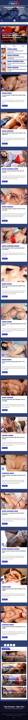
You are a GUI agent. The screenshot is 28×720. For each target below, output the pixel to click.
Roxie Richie (4, 93)
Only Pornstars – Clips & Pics (14, 7)
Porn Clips (9, 55)
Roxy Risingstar (10, 397)
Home (14, 717)
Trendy (22, 46)
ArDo (11, 40)
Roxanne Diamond (5, 624)
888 (11, 645)
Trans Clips (11, 435)
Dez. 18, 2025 (5, 40)
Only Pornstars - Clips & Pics (14, 707)
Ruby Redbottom (15, 55)
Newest (5, 46)
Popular (14, 46)
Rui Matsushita (4, 435)
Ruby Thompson (15, 67)
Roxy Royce (9, 321)
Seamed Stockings (11, 33)
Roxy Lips (21, 61)
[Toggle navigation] (14, 20)
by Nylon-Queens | (16, 715)
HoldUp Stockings (5, 473)
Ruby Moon (9, 359)
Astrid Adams (5, 33)
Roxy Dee (16, 511)
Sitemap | (20, 715)
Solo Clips (9, 93)
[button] (26, 20)
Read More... (5, 105)
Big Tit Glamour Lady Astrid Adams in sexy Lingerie (13, 36)
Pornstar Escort (16, 61)
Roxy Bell (11, 473)
